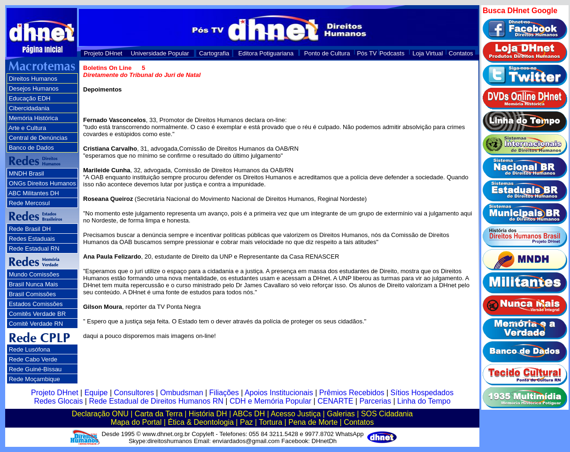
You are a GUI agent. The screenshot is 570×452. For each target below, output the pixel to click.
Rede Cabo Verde (33, 359)
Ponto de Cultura (327, 53)
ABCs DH (249, 414)
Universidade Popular (160, 53)
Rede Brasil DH (30, 228)
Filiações (224, 393)
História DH (208, 414)
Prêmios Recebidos (352, 393)
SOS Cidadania (387, 414)
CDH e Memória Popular (270, 401)
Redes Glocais (58, 401)
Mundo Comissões (34, 274)
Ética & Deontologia (201, 422)
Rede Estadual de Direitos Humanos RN (156, 401)
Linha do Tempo (424, 401)
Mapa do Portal (136, 422)
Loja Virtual (428, 53)
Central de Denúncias (38, 137)
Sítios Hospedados (422, 393)
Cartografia (214, 53)
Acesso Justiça (295, 414)
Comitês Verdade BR (37, 313)
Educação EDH (30, 98)
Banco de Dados (31, 147)
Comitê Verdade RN (36, 323)
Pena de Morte (313, 422)
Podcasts (391, 53)
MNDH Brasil (26, 173)
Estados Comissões (36, 303)
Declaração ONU (100, 414)
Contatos (461, 53)
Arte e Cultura (27, 127)
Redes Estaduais (32, 238)
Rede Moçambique (34, 379)
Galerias (341, 414)
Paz (246, 422)
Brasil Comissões (32, 294)
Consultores (134, 393)
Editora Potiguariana (265, 53)
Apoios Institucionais (279, 393)
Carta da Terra (159, 414)
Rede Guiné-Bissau (35, 369)
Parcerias (375, 401)
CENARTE (335, 401)
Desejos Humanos (34, 88)
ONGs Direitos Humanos (42, 183)
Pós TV (367, 53)
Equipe (96, 393)
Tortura (270, 422)
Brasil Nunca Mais (33, 284)
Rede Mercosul (29, 203)
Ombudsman (181, 393)
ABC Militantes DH (33, 193)
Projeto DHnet (103, 53)
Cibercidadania (29, 108)
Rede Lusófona (29, 349)
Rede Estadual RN (34, 248)
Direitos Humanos (33, 78)
